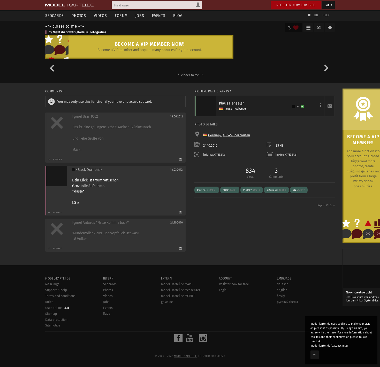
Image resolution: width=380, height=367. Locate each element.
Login (328, 5)
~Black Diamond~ (89, 169)
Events (158, 15)
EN (316, 15)
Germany (214, 135)
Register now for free (295, 5)
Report (57, 159)
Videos (100, 15)
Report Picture (326, 205)
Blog (178, 15)
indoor (252, 190)
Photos (79, 15)
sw (299, 190)
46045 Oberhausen (236, 135)
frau (230, 190)
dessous (276, 190)
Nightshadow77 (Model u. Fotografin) (79, 32)
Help (326, 15)
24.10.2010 (210, 145)
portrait (207, 190)
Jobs (139, 15)
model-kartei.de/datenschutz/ (329, 345)
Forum (121, 15)
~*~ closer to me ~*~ (64, 26)
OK (314, 354)
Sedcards (54, 15)
